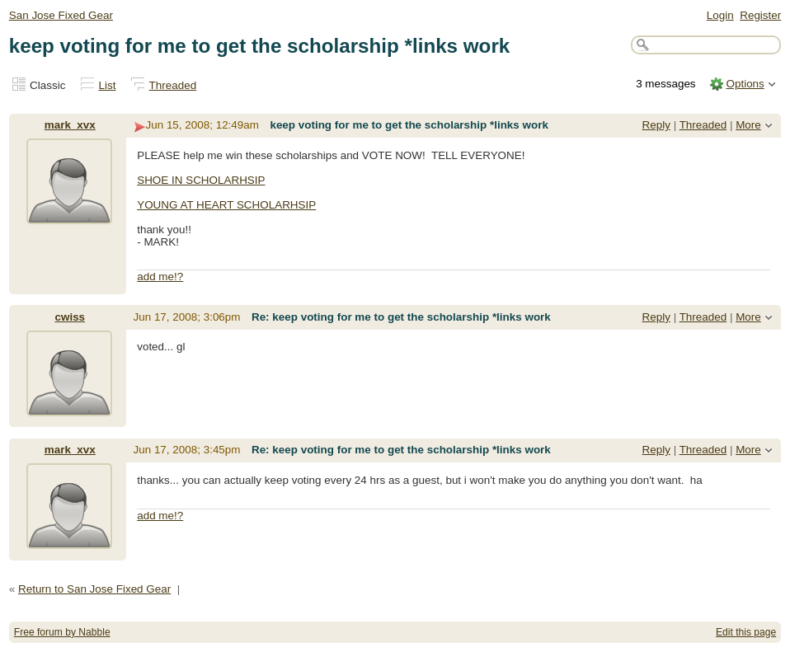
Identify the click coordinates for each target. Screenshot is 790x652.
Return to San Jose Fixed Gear (94, 589)
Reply (656, 125)
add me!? (160, 276)
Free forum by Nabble (62, 632)
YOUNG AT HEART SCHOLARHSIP (226, 205)
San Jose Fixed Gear (61, 15)
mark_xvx (70, 125)
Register (760, 15)
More (748, 125)
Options (745, 83)
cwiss (69, 317)
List (107, 85)
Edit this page (746, 632)
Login (720, 15)
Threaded (173, 85)
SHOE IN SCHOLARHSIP (201, 180)
